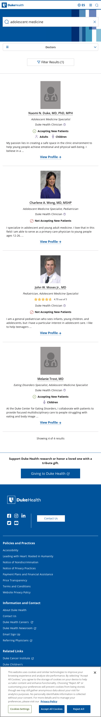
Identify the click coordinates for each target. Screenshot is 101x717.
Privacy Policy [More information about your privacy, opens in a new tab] (49, 701)
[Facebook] (10, 516)
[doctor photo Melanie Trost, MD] (50, 361)
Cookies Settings (19, 709)
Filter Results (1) (50, 62)
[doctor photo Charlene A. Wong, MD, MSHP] (50, 185)
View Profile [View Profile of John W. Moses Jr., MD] (49, 333)
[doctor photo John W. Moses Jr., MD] (50, 269)
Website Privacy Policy (16, 592)
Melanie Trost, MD (50, 379)
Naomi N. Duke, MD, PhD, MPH (50, 113)
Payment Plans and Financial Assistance (28, 574)
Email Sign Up (11, 634)
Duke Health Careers (16, 622)
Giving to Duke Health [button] (48, 473)
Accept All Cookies (51, 709)
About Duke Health (15, 610)
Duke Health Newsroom (18, 628)
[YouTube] (17, 523)
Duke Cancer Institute (16, 658)
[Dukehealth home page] (12, 5)
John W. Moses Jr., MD (50, 287)
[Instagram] (17, 516)
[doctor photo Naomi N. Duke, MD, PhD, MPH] (50, 95)
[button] (96, 5)
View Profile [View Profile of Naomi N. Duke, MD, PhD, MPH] (49, 157)
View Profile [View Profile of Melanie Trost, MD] (49, 422)
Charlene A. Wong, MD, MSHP (51, 203)
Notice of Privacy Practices (19, 568)
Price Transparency (15, 580)
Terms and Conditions (17, 586)
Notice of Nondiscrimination (20, 562)
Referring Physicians (16, 640)
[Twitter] (10, 523)
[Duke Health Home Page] (24, 500)
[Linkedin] (24, 516)
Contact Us (51, 518)
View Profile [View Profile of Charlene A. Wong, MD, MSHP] (49, 242)
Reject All (78, 709)
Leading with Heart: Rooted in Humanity (28, 556)
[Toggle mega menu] (90, 5)
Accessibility (10, 550)
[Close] (95, 672)
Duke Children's (13, 664)
